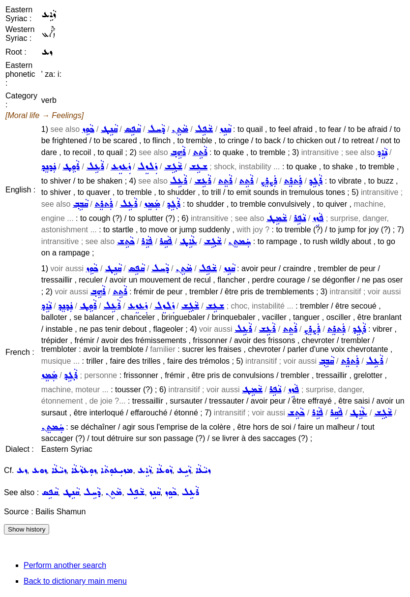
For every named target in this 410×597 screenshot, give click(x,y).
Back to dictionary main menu (75, 581)
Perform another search (65, 565)
